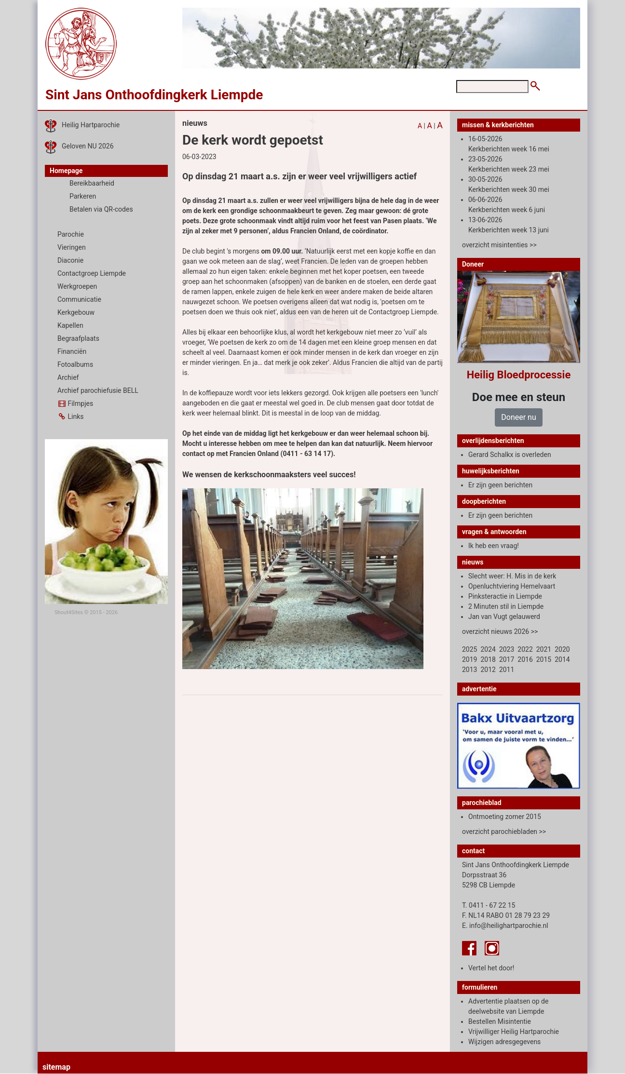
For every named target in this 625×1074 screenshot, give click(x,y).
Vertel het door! (491, 968)
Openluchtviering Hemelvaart (511, 586)
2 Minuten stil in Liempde (505, 606)
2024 (487, 649)
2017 (506, 659)
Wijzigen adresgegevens (504, 1042)
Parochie (70, 234)
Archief (68, 377)
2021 (543, 649)
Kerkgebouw (76, 312)
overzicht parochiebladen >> (504, 831)
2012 (487, 669)
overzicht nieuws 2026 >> (500, 631)
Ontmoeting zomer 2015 (504, 816)
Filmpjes (75, 403)
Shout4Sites (68, 612)
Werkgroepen (77, 286)
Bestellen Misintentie (499, 1021)
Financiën (71, 351)
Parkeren (82, 196)
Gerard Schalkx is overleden (509, 454)
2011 (506, 669)
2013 (469, 669)
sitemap (56, 1067)
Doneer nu (518, 417)
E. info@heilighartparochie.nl (505, 925)
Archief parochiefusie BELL (97, 390)
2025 (469, 649)
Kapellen (70, 325)
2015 (543, 659)
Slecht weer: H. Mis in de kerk (512, 576)
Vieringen (71, 247)
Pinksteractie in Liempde (505, 596)
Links (70, 416)
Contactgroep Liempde (91, 273)
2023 (506, 649)
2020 (562, 649)
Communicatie (79, 299)
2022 (524, 649)
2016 (524, 659)
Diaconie (70, 260)
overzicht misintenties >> (499, 245)
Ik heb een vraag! (493, 546)
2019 (469, 659)
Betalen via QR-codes (101, 209)
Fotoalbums (75, 364)
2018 (487, 659)
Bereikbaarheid (91, 183)
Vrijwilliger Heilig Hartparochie (513, 1031)
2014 (562, 659)
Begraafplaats (78, 338)
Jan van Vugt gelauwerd (504, 616)
